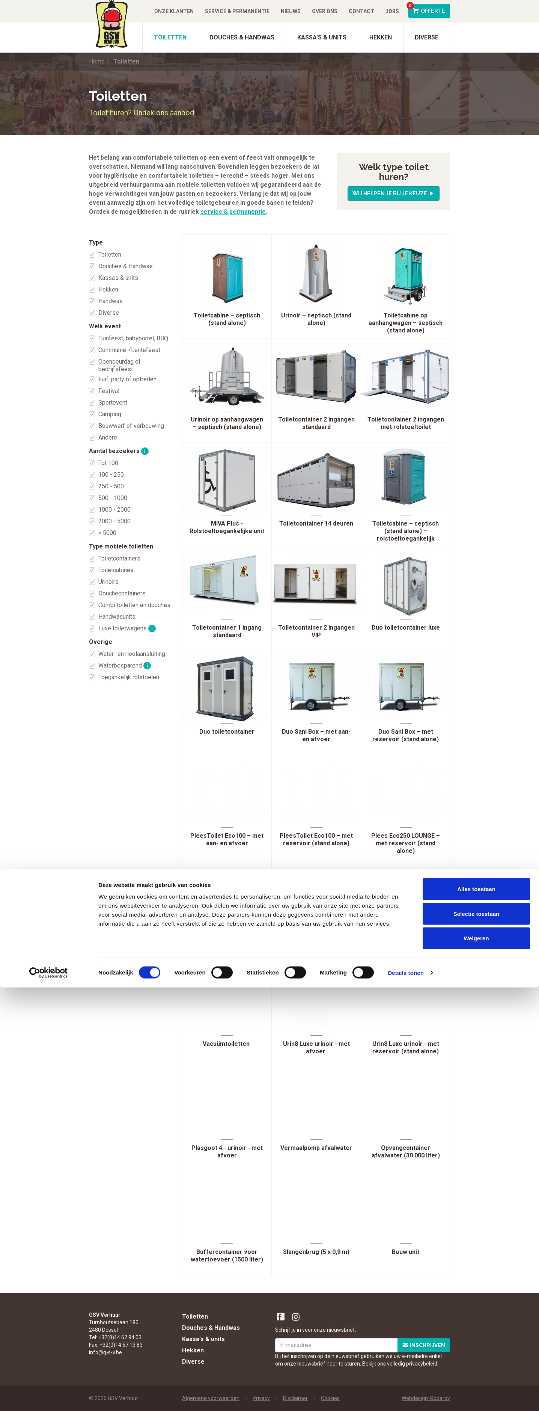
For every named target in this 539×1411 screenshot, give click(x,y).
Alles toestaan (476, 1312)
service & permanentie (233, 211)
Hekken (380, 37)
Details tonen (405, 1396)
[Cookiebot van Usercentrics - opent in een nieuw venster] (48, 1396)
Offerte (426, 9)
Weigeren (476, 1361)
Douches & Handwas (241, 37)
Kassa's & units (321, 37)
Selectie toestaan (476, 1337)
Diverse (426, 37)
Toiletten (170, 37)
